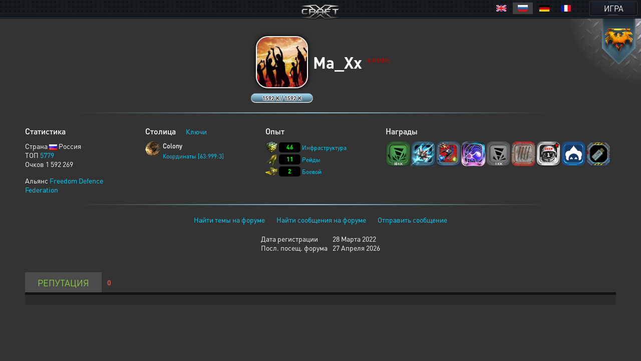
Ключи (196, 131)
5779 (47, 154)
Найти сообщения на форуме (321, 219)
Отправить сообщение (412, 219)
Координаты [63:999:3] (193, 156)
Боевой (312, 171)
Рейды (311, 159)
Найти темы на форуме (229, 219)
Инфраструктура (324, 147)
